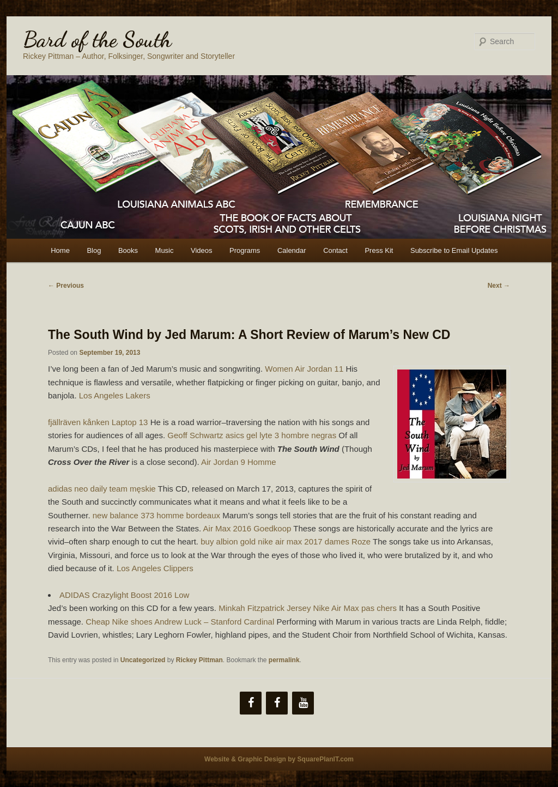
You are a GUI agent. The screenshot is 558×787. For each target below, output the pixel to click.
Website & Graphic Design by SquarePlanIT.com (279, 759)
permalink (284, 660)
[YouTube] (303, 703)
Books (128, 250)
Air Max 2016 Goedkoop (247, 528)
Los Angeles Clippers (155, 568)
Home (60, 250)
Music (164, 250)
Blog (94, 250)
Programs (244, 250)
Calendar (291, 250)
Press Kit (379, 250)
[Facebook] (251, 703)
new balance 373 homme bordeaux (156, 515)
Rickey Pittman (199, 660)
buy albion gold (228, 541)
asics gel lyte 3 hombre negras (281, 435)
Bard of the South (97, 39)
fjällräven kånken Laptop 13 (98, 422)
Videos (202, 250)
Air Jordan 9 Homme (238, 462)
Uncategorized (143, 660)
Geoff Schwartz (195, 435)
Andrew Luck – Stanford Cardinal (214, 621)
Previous (66, 285)
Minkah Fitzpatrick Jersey (265, 608)
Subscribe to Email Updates (454, 250)
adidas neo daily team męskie (102, 488)
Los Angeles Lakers (114, 395)
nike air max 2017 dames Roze (314, 541)
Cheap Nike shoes (119, 621)
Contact (335, 250)
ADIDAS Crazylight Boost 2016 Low (124, 595)
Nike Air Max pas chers (355, 608)
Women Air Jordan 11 (304, 368)
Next (499, 285)
